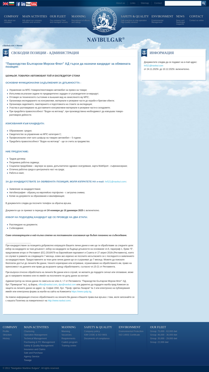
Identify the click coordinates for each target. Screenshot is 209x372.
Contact (158, 3)
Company (10, 327)
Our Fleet (158, 327)
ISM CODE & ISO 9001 (95, 334)
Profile (6, 331)
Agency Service (31, 356)
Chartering (29, 331)
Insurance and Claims (34, 349)
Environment (129, 327)
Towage (28, 360)
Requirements (68, 338)
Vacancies (67, 334)
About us (120, 3)
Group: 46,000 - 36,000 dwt (163, 334)
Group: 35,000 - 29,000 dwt (163, 338)
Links (132, 3)
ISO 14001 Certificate (129, 334)
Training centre (69, 345)
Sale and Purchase (33, 353)
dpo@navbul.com (67, 284)
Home (20, 45)
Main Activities (36, 327)
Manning (69, 327)
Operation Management (35, 334)
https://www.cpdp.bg (81, 291)
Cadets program (69, 342)
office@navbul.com (47, 284)
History (6, 338)
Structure (7, 334)
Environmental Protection (131, 331)
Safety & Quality (98, 327)
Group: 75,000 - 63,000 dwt (163, 331)
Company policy (92, 331)
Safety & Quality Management (38, 345)
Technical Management (35, 338)
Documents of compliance (97, 338)
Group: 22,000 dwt (159, 342)
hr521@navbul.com (115, 181)
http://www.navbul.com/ (59, 300)
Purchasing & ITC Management (39, 342)
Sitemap (145, 3)
